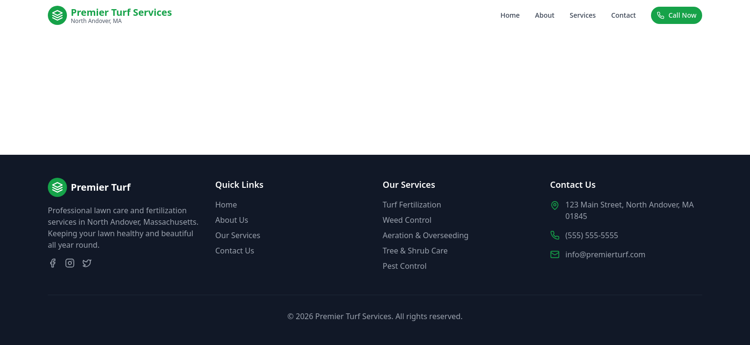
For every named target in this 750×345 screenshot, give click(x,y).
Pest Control (405, 266)
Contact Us (234, 250)
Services (583, 15)
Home (509, 15)
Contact (623, 15)
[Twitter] (87, 263)
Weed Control (407, 220)
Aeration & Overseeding (426, 235)
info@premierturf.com (605, 254)
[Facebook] (52, 263)
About (545, 15)
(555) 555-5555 (591, 235)
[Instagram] (70, 263)
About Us (231, 220)
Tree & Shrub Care (415, 250)
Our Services (237, 235)
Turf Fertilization (412, 204)
